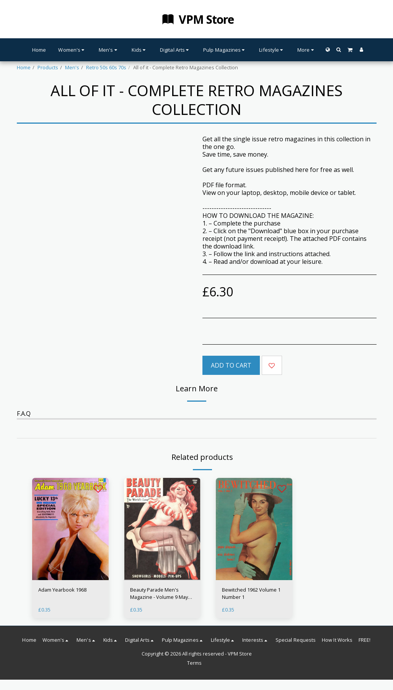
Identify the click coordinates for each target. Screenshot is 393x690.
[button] (339, 49)
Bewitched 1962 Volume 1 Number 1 (251, 593)
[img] (70, 529)
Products (48, 67)
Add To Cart (231, 365)
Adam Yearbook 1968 (62, 589)
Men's (72, 67)
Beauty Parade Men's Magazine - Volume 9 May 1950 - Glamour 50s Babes (159, 593)
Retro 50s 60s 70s (106, 67)
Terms (194, 662)
